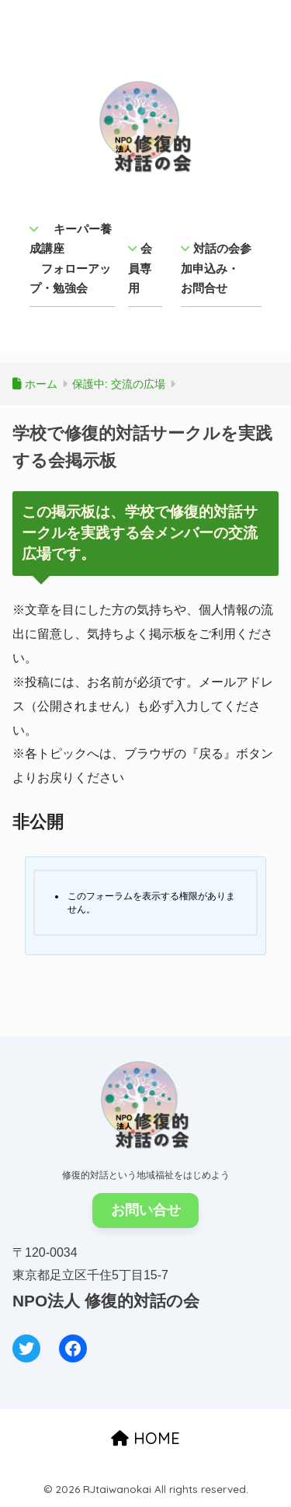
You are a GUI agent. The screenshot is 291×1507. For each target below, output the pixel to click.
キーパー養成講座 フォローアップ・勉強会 (70, 258)
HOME (145, 1438)
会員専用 (140, 268)
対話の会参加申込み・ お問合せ (216, 268)
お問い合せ (146, 1210)
